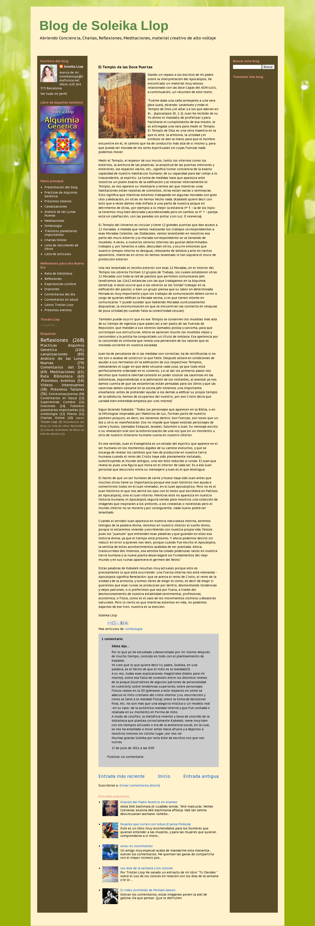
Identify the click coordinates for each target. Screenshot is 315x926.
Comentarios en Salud (58, 398)
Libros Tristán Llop (58, 305)
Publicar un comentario (125, 757)
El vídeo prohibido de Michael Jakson (147, 890)
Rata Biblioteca (56, 376)
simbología (133, 629)
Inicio (164, 776)
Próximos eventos (58, 310)
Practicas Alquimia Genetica (62, 347)
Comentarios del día (59, 294)
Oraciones (51, 289)
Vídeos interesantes (62, 385)
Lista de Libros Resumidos (68, 425)
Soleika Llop (73, 67)
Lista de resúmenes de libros (61, 247)
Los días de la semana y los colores (146, 868)
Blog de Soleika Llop (103, 25)
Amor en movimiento (136, 846)
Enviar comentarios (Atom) (139, 785)
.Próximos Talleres (67, 389)
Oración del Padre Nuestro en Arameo (148, 802)
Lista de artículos (57, 254)
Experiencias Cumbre (57, 402)
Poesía (72, 414)
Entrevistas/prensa (63, 394)
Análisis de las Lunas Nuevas (60, 213)
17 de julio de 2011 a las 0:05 (133, 748)
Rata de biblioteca (58, 273)
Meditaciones (54, 221)
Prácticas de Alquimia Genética (60, 194)
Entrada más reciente (121, 776)
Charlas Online (55, 240)
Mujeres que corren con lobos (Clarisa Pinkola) (155, 824)
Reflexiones (53, 279)
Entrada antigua (201, 776)
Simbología (53, 226)
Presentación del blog (60, 187)
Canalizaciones (55, 206)
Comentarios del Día (62, 367)
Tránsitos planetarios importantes (60, 233)
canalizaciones (54, 354)
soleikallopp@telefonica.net (71, 78)
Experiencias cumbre (60, 284)
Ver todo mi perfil (53, 94)
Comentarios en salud (61, 300)
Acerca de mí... (70, 72)
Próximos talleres (58, 201)
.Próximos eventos (57, 380)
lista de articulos (50, 433)
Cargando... (48, 325)
